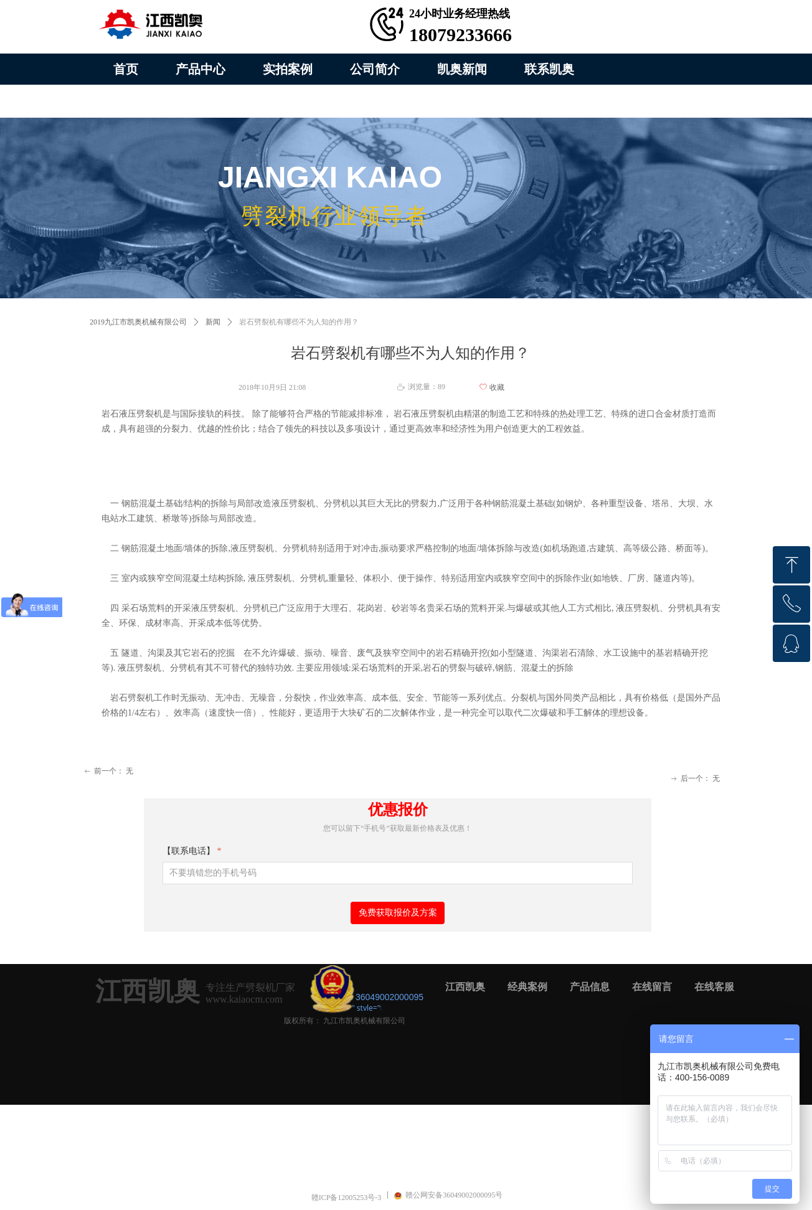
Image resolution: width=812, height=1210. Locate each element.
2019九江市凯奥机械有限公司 (138, 322)
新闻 (212, 322)
